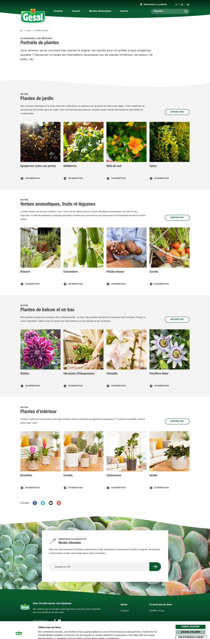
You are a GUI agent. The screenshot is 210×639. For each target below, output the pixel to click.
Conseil (76, 11)
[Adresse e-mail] (99, 566)
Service (124, 11)
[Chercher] (170, 11)
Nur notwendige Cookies (191, 620)
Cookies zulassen (190, 610)
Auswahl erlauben (190, 615)
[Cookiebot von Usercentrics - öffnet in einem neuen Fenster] (19, 633)
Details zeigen (152, 633)
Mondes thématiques (100, 11)
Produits (58, 11)
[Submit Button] (155, 566)
